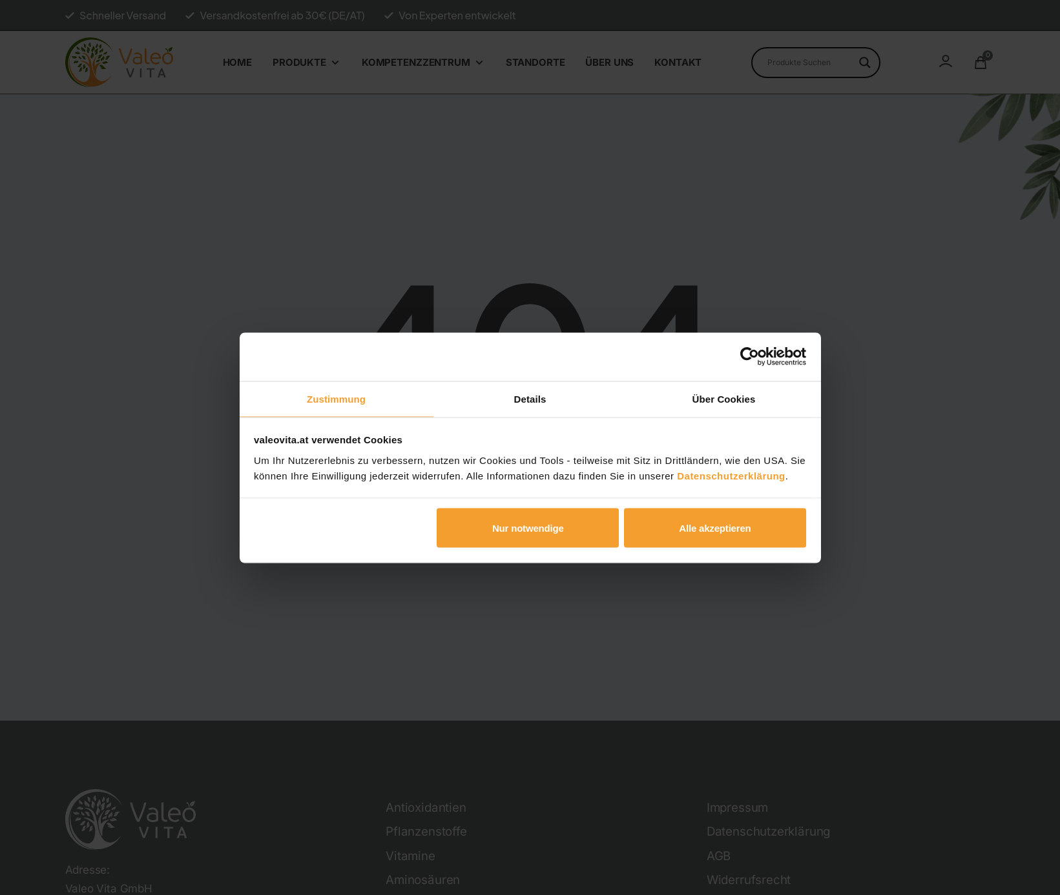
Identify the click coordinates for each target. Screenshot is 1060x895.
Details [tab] (530, 397)
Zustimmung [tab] (336, 397)
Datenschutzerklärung (731, 475)
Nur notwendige (528, 528)
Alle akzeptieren (715, 528)
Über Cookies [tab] (724, 397)
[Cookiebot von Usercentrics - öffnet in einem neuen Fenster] (749, 356)
